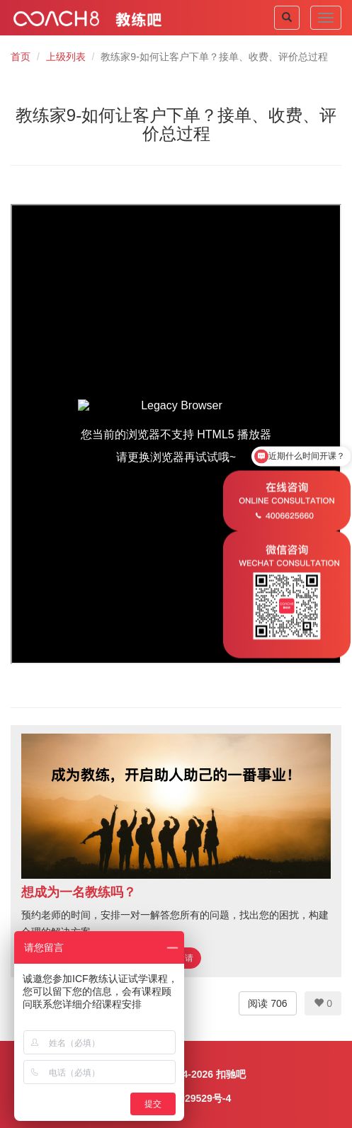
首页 (20, 56)
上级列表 (66, 56)
